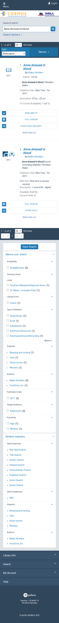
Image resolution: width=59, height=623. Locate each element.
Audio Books (16, 316)
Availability (20, 113)
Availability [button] (12, 261)
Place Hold (19, 211)
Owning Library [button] (13, 274)
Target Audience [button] (14, 404)
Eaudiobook (16, 326)
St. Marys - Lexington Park (23, 290)
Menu (6, 5)
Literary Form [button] (13, 297)
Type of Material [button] (14, 309)
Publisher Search (17, 475)
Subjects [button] (11, 346)
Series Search (16, 485)
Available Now (17, 268)
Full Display (20, 120)
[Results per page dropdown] (18, 45)
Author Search (16, 460)
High (12, 423)
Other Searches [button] (14, 443)
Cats (12, 357)
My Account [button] (29, 572)
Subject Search (17, 465)
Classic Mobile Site (29, 615)
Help (5, 581)
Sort (4, 50)
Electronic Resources (20, 331)
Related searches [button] (15, 436)
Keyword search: (11, 23)
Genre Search (16, 480)
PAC (11, 498)
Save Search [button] (29, 246)
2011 (13, 398)
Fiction (13, 303)
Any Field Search (17, 450)
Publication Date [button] (14, 392)
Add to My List (29, 132)
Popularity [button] (11, 417)
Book (13, 321)
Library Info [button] (29, 555)
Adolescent (16, 411)
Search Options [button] (12, 34)
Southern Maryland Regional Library (28, 285)
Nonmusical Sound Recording (25, 336)
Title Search (15, 455)
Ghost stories (16, 362)
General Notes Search (20, 470)
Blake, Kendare (17, 380)
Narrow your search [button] (16, 254)
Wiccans (14, 367)
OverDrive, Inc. (17, 385)
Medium (14, 429)
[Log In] (48, 3)
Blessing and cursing (20, 352)
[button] (44, 52)
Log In (54, 3)
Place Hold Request (22, 126)
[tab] (44, 52)
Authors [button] (10, 374)
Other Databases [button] (14, 492)
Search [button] (29, 564)
